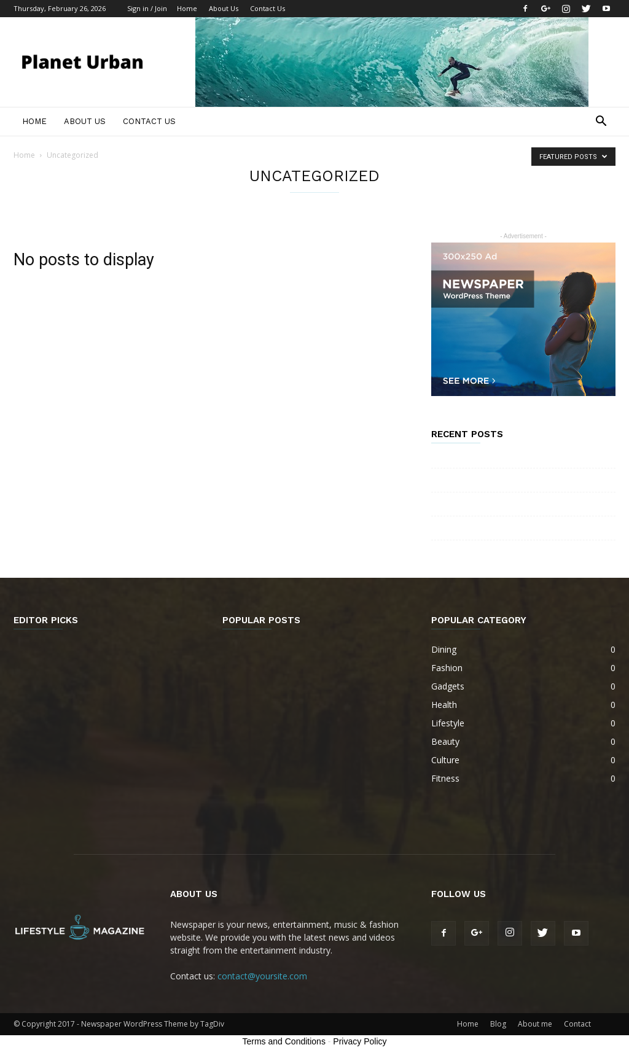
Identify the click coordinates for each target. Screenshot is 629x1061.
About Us (223, 8)
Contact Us (267, 8)
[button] (600, 122)
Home (187, 8)
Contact (577, 1024)
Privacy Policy (359, 1041)
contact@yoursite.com (262, 976)
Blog (498, 1024)
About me (535, 1024)
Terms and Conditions (284, 1041)
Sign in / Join (147, 8)
